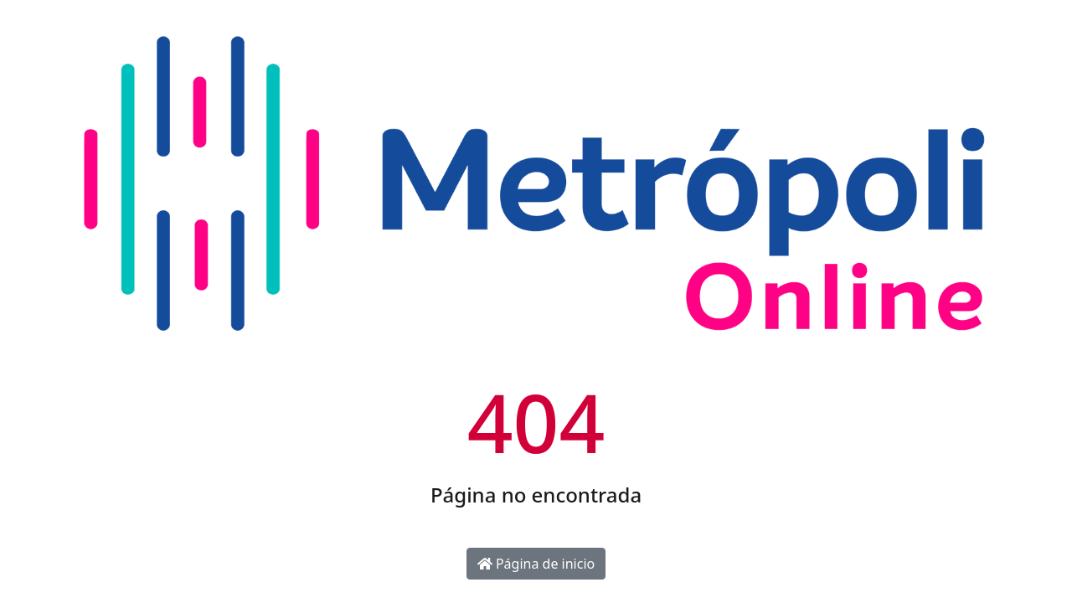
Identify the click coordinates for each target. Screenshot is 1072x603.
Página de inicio (536, 563)
